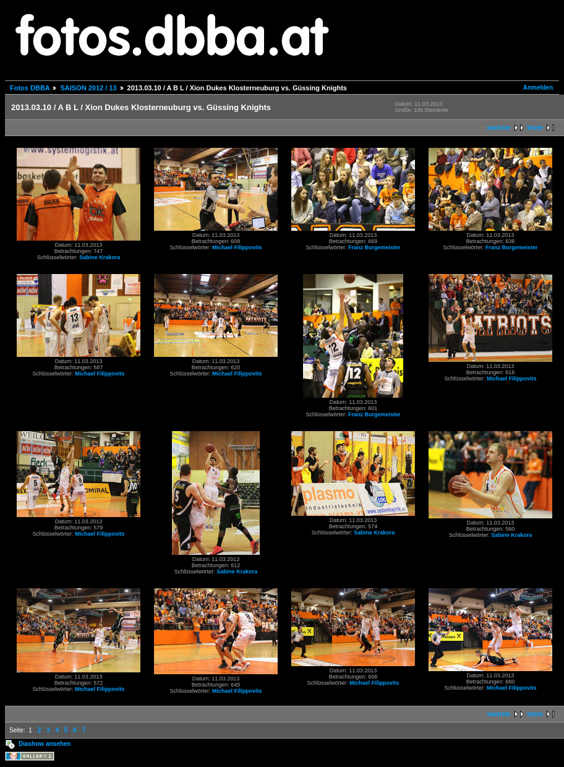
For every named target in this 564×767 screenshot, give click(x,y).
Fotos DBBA (29, 88)
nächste (499, 127)
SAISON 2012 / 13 (88, 88)
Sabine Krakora (99, 257)
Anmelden (538, 87)
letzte (535, 127)
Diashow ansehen (44, 743)
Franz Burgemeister (374, 247)
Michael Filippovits (237, 247)
